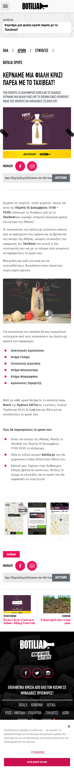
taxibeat (11, 554)
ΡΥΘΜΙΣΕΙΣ (38, 752)
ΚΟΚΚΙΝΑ (37, 705)
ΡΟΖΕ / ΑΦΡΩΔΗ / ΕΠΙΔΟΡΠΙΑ (23, 712)
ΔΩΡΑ (65, 712)
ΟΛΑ (5, 50)
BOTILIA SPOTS (12, 62)
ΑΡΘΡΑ (22, 50)
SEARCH (70, 6)
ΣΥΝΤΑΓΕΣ (41, 50)
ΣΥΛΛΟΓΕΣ (51, 712)
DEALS (23, 705)
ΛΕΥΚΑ (51, 705)
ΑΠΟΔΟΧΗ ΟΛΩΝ (37, 762)
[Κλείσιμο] (69, 727)
